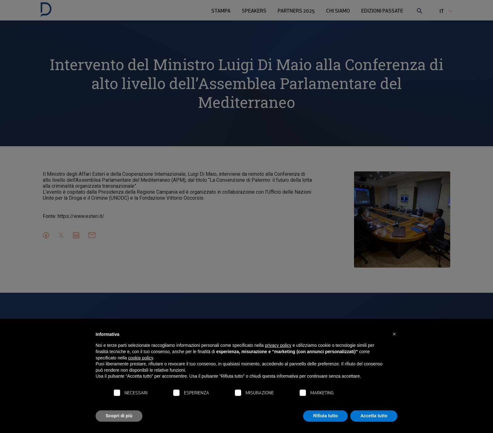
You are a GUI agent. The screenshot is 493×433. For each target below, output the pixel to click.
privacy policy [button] (278, 345)
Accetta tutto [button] (373, 415)
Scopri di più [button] (119, 415)
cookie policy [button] (140, 357)
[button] (394, 334)
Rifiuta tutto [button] (325, 415)
